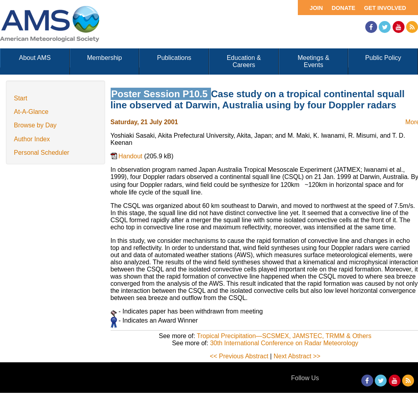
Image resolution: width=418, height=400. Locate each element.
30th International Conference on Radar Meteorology (284, 343)
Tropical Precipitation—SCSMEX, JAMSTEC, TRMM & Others (284, 336)
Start (20, 98)
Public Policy (383, 57)
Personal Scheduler (41, 152)
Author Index (32, 139)
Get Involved (385, 8)
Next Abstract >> (297, 356)
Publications (174, 57)
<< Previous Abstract (239, 356)
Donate (343, 8)
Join (316, 8)
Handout (131, 156)
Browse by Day (35, 125)
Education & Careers (244, 61)
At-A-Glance (31, 111)
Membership (104, 57)
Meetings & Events (313, 61)
